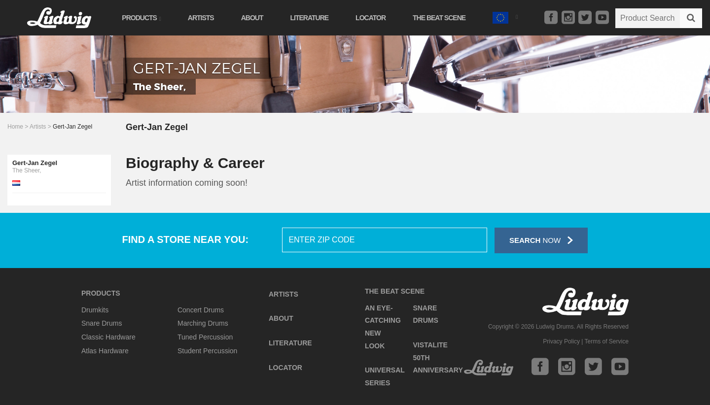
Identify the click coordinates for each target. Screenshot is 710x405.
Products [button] (143, 18)
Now (541, 240)
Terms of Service (607, 341)
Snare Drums (101, 323)
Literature (311, 18)
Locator (372, 18)
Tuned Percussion (205, 337)
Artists (202, 18)
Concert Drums (201, 310)
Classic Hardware (108, 337)
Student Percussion (207, 351)
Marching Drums (203, 323)
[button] (507, 16)
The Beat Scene (441, 18)
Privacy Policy (561, 341)
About (254, 18)
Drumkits (94, 310)
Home (15, 126)
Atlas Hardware (105, 351)
